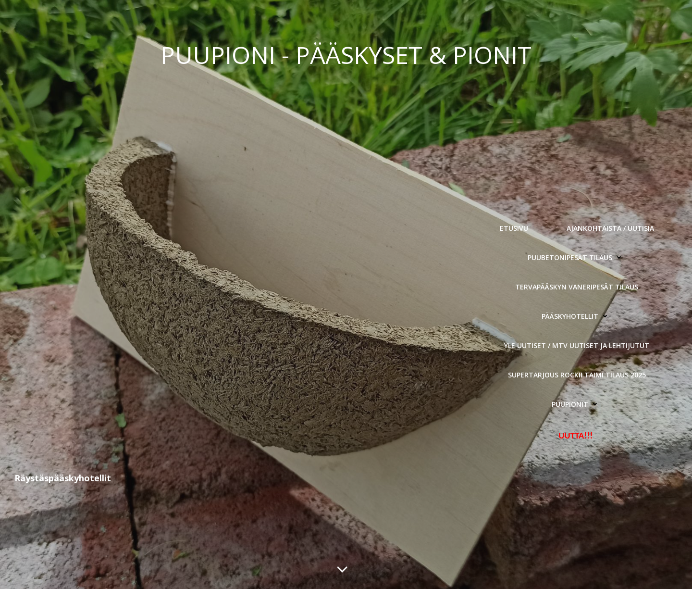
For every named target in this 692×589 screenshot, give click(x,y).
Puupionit (577, 404)
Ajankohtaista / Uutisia (610, 228)
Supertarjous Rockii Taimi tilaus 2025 (577, 374)
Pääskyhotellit (577, 316)
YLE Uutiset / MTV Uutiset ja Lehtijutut (576, 345)
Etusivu (514, 228)
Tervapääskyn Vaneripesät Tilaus (576, 286)
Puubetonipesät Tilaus (577, 257)
